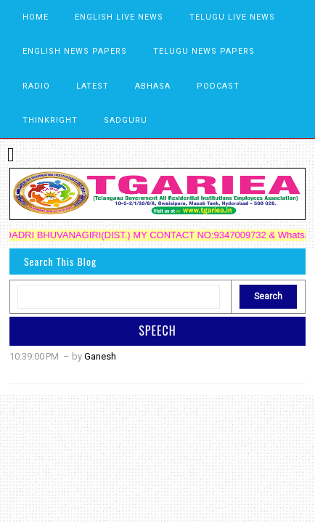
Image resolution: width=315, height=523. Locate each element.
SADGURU (125, 120)
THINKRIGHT (50, 120)
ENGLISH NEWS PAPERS (74, 51)
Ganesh (100, 356)
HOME (35, 17)
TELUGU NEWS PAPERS (204, 51)
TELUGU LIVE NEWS (232, 17)
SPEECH (157, 330)
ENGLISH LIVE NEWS (119, 17)
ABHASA (153, 86)
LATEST (92, 86)
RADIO (36, 86)
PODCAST (218, 86)
